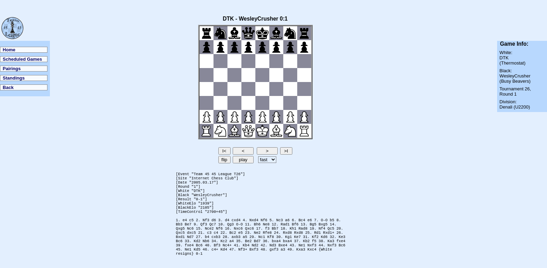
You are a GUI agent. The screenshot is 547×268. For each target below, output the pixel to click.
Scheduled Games (22, 59)
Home (9, 49)
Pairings (12, 68)
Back (8, 87)
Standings (14, 78)
